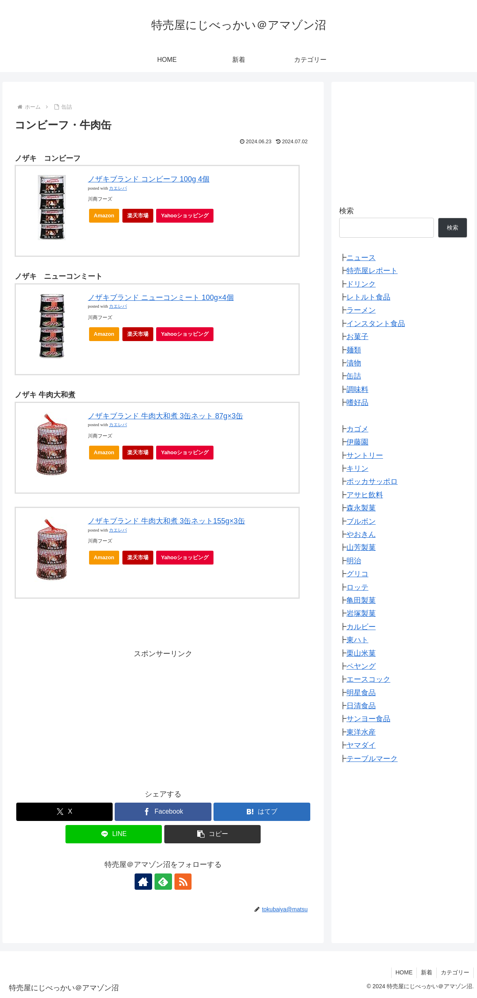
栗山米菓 (361, 653)
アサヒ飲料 (364, 495)
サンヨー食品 (368, 719)
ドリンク (361, 284)
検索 (346, 211)
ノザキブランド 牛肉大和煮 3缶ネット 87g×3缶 (165, 416)
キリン (357, 468)
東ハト (357, 640)
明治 (353, 561)
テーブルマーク (372, 759)
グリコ (357, 574)
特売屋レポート (372, 271)
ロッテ (357, 587)
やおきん (361, 534)
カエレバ (118, 188)
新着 (426, 972)
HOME (403, 972)
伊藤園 (357, 442)
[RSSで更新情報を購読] (182, 881)
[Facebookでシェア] (163, 812)
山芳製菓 (361, 547)
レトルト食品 (368, 297)
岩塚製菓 (361, 613)
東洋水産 (361, 732)
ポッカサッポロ (372, 481)
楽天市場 (137, 215)
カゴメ (357, 429)
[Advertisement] (163, 717)
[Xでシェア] (64, 812)
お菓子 (357, 337)
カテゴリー (455, 972)
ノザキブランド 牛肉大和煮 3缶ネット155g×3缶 (166, 521)
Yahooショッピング (187, 217)
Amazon (104, 215)
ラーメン (361, 310)
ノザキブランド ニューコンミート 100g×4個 (161, 297)
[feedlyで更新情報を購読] (163, 881)
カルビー (361, 627)
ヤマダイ (361, 745)
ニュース (361, 258)
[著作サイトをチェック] (144, 881)
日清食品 (361, 706)
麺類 (353, 350)
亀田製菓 (361, 600)
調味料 (357, 389)
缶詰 (353, 376)
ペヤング (361, 666)
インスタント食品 (375, 324)
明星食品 (361, 693)
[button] (212, 834)
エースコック (368, 679)
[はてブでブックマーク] (261, 812)
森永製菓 (361, 508)
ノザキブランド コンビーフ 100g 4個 (148, 179)
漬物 (353, 363)
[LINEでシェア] (113, 834)
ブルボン (361, 521)
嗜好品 (357, 402)
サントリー (364, 455)
